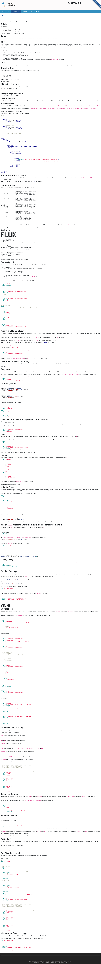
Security (39, 958)
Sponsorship (60, 958)
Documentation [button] (15, 11)
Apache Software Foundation (50, 959)
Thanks (54, 958)
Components (75, 842)
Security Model (47, 958)
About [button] (8, 11)
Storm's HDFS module (10, 530)
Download (36, 11)
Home (3, 11)
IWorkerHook (44, 842)
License (34, 958)
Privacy (67, 958)
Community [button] (24, 11)
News (31, 11)
